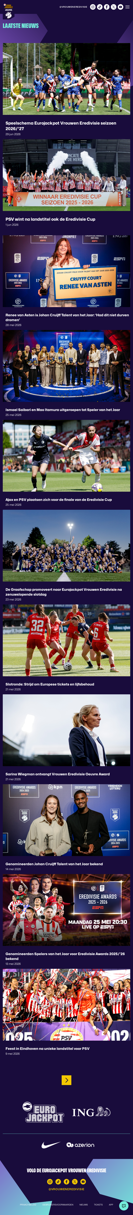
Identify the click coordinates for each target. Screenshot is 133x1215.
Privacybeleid (28, 1204)
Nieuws (83, 1204)
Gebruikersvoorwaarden (57, 1204)
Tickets (98, 1204)
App (111, 1204)
